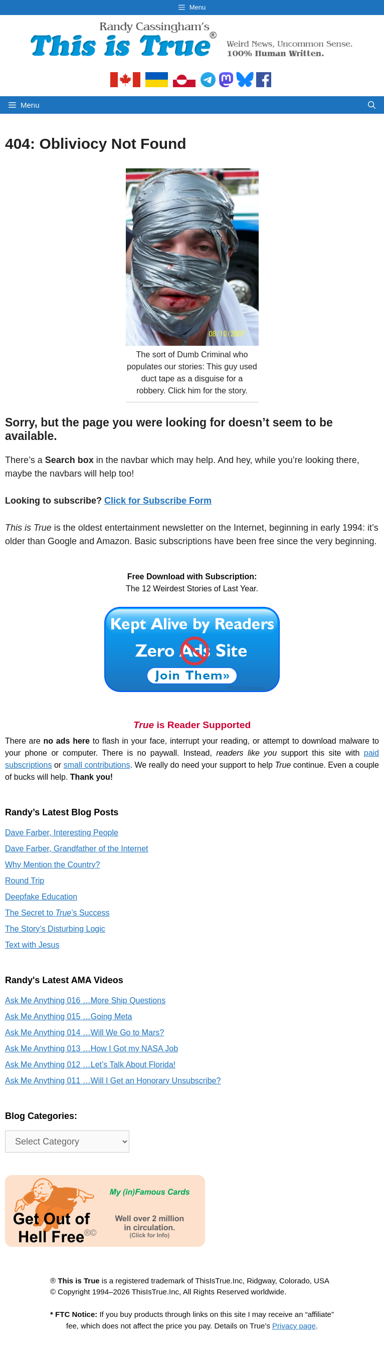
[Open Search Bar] (371, 105)
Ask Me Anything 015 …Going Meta (68, 1016)
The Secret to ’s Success (57, 913)
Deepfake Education (41, 896)
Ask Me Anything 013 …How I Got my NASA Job (91, 1048)
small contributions (97, 765)
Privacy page (294, 1325)
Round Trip (24, 880)
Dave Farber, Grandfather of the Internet (76, 848)
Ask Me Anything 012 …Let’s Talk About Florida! (90, 1064)
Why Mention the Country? (52, 864)
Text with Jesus (32, 945)
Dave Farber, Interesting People (61, 832)
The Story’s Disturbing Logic (55, 929)
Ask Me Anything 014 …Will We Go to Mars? (84, 1032)
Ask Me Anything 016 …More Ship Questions (85, 1000)
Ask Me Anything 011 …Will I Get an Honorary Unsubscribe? (113, 1080)
